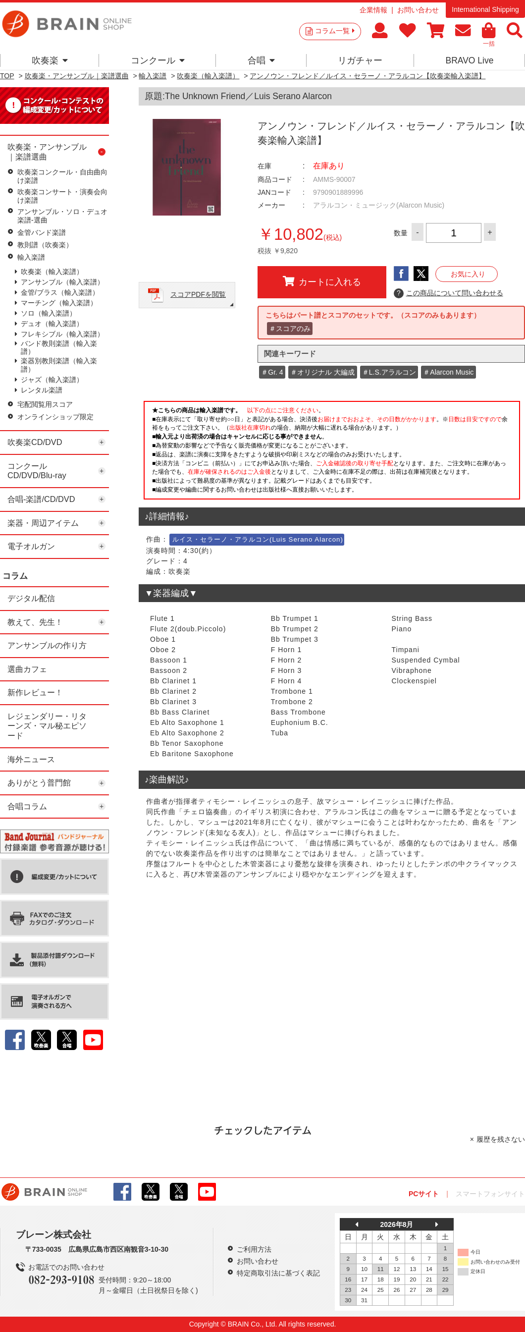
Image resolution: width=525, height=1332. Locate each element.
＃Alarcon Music (448, 372)
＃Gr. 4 (272, 372)
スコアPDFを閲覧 (198, 294)
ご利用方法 (254, 1249)
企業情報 (373, 10)
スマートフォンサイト (490, 1194)
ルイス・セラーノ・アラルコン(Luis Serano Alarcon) (257, 539)
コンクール (158, 60)
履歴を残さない (500, 1139)
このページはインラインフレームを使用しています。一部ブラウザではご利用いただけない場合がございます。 (332, 452)
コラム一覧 (335, 31)
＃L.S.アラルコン (389, 372)
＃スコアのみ (290, 329)
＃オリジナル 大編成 (322, 372)
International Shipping (485, 9)
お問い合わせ (418, 10)
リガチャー (360, 60)
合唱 (261, 60)
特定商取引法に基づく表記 (278, 1273)
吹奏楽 (50, 60)
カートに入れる (322, 281)
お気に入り (468, 274)
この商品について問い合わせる (448, 293)
